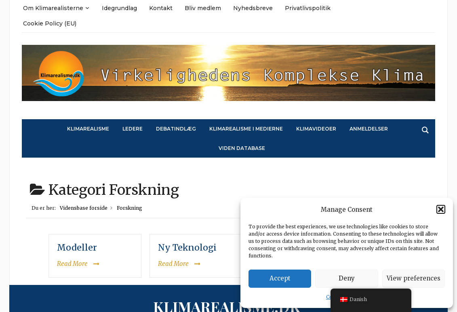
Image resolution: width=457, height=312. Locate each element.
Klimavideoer (316, 129)
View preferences (413, 278)
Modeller (77, 247)
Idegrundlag (119, 8)
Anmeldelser (369, 129)
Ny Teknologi (187, 247)
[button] (441, 209)
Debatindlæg (176, 129)
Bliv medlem (203, 8)
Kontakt (161, 8)
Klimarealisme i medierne (246, 129)
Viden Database (242, 148)
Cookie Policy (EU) (49, 23)
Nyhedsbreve (253, 8)
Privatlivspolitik (308, 8)
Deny (347, 278)
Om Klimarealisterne (53, 8)
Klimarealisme (88, 129)
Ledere (132, 129)
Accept (280, 278)
